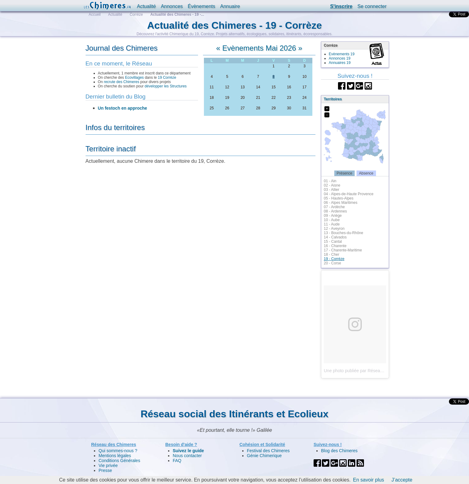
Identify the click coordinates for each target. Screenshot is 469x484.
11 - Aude (332, 224)
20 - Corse (332, 263)
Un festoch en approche (122, 108)
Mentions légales (115, 455)
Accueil (95, 14)
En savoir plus (368, 479)
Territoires (333, 99)
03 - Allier (331, 189)
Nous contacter (187, 455)
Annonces (172, 6)
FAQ (177, 460)
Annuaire (230, 6)
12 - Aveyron (334, 228)
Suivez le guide (188, 450)
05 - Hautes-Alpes (338, 198)
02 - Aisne (332, 185)
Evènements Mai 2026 (259, 48)
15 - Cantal (333, 241)
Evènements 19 (341, 54)
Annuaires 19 (340, 63)
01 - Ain (330, 181)
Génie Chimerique (264, 455)
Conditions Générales (119, 460)
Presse (105, 470)
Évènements (201, 6)
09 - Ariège (333, 215)
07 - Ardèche (334, 207)
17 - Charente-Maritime (343, 250)
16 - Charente (335, 246)
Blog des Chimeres (339, 450)
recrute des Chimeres (121, 82)
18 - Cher (331, 254)
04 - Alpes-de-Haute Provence (349, 194)
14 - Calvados (335, 237)
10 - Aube (332, 220)
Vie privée (108, 465)
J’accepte (401, 479)
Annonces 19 (339, 58)
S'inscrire (341, 6)
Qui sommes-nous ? (118, 450)
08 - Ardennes (335, 211)
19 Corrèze (167, 77)
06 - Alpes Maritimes (340, 202)
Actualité (146, 6)
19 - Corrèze (334, 259)
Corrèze (136, 14)
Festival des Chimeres (268, 450)
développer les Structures (166, 86)
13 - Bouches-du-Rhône (343, 233)
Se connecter (372, 6)
